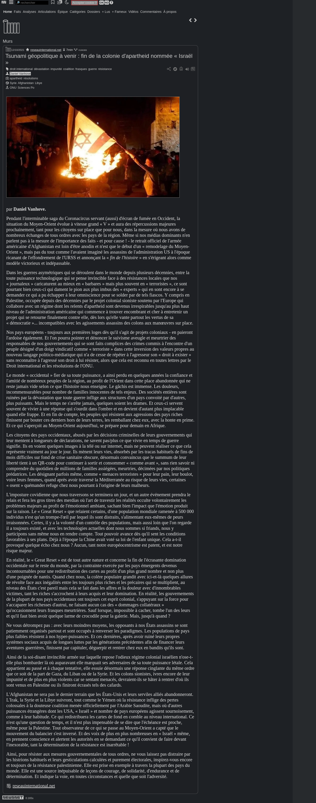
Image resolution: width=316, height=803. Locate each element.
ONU (13, 87)
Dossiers (93, 12)
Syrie (13, 83)
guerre (92, 69)
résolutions (31, 78)
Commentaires (150, 12)
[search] (32, 2)
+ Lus (106, 12)
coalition (68, 69)
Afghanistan (26, 83)
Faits (17, 12)
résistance (105, 69)
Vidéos (133, 12)
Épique (63, 12)
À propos (169, 12)
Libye (38, 83)
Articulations (47, 12)
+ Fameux (119, 12)
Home (7, 12)
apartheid (16, 78)
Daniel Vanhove (20, 73)
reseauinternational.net (45, 50)
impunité (56, 69)
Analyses (29, 12)
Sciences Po (26, 87)
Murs (8, 41)
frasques (81, 69)
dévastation (41, 69)
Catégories (77, 12)
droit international (21, 69)
